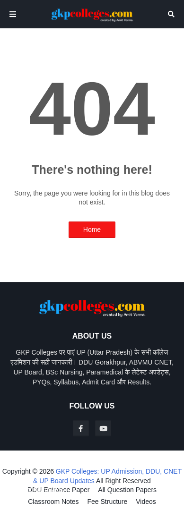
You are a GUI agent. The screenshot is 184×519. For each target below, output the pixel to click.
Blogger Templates (36, 489)
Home (92, 229)
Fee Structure (107, 501)
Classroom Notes (53, 501)
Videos (146, 501)
